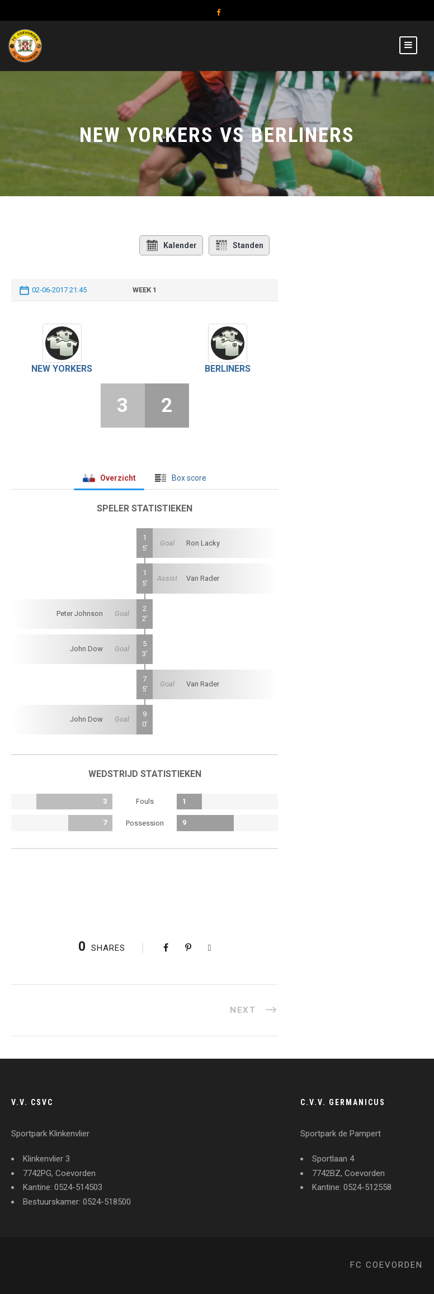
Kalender (171, 245)
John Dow (86, 648)
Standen (239, 245)
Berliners (228, 368)
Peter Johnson (79, 613)
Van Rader (202, 578)
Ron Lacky (203, 543)
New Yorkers (61, 368)
